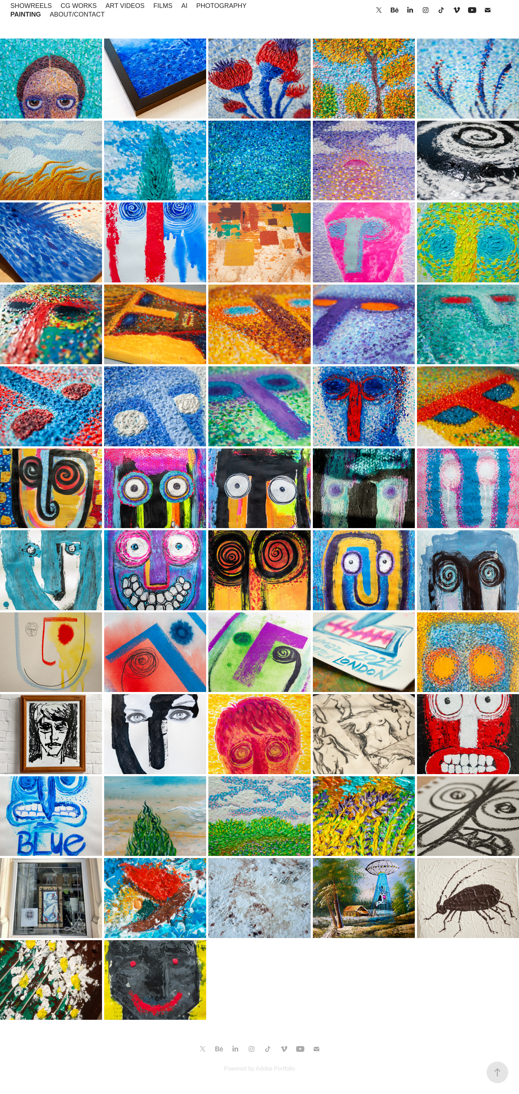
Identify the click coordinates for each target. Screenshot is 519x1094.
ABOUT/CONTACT (77, 14)
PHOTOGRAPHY (221, 5)
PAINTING (25, 14)
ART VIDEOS (125, 5)
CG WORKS (79, 5)
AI (184, 5)
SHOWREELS (31, 5)
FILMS (163, 5)
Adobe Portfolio (275, 1069)
